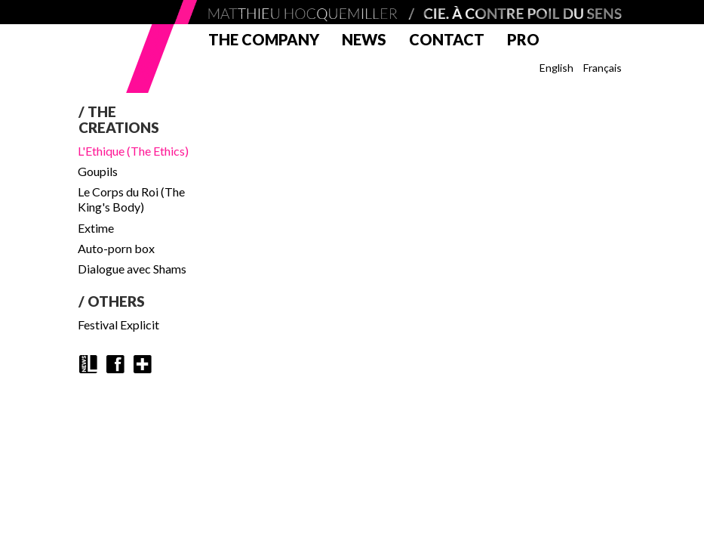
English (556, 67)
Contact (446, 39)
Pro (523, 39)
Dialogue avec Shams (132, 268)
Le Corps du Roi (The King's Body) (131, 199)
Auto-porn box (116, 248)
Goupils (98, 171)
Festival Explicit (118, 324)
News (364, 39)
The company (263, 39)
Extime (96, 228)
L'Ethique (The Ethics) (133, 151)
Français (602, 67)
